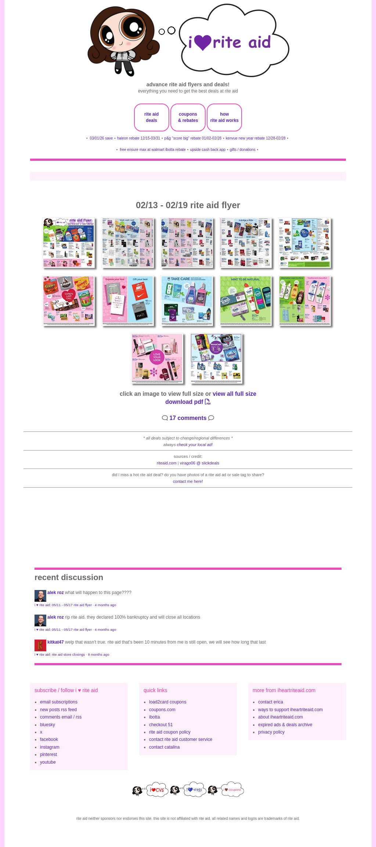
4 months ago (105, 605)
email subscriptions (58, 702)
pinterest (48, 754)
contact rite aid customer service (180, 739)
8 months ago (98, 654)
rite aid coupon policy (170, 732)
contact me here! (188, 481)
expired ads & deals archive (285, 724)
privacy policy (271, 732)
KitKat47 (55, 642)
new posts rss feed (58, 709)
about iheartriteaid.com (280, 717)
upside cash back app (207, 150)
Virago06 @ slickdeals (199, 463)
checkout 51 (161, 724)
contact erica (270, 702)
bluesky (47, 724)
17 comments (187, 418)
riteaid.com (167, 463)
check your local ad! (195, 444)
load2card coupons (167, 702)
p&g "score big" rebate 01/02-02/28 (193, 138)
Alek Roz (55, 592)
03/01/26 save (101, 138)
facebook (49, 739)
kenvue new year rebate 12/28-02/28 (256, 138)
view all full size (234, 394)
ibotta (154, 717)
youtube (48, 762)
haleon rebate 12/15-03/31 (138, 138)
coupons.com (162, 709)
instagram (49, 747)
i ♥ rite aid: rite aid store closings (60, 654)
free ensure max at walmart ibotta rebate (153, 150)
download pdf (187, 402)
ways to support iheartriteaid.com (290, 709)
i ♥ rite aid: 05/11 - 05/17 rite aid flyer (63, 605)
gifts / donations (243, 150)
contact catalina (164, 747)
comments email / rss (61, 717)
